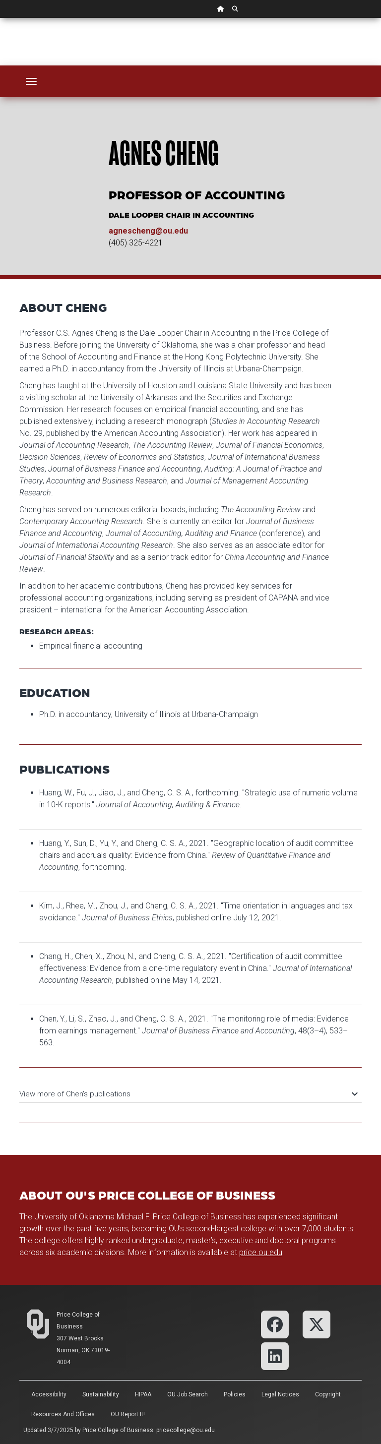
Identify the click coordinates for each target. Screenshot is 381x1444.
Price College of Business (117, 1430)
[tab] (190, 1089)
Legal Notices (280, 1394)
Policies (235, 1394)
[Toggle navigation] (31, 81)
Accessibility (48, 1394)
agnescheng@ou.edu (148, 231)
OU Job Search (187, 1394)
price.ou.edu (260, 1252)
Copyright (328, 1394)
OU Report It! (128, 1414)
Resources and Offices (63, 1414)
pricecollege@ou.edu (185, 1430)
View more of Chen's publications (188, 1094)
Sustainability (100, 1394)
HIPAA (143, 1394)
